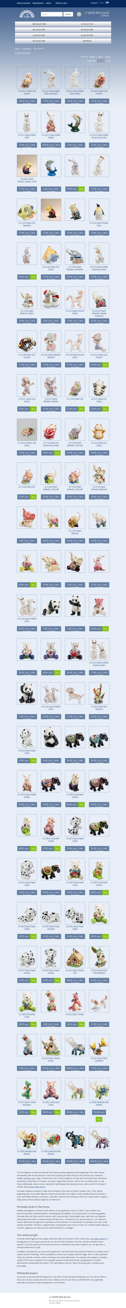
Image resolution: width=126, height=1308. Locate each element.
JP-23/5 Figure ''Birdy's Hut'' (75, 971)
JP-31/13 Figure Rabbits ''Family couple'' (99, 663)
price (100, 56)
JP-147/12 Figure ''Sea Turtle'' (27, 443)
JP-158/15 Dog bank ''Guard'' (51, 839)
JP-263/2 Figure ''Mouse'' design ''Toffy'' (27, 180)
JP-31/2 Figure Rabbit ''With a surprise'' (51, 92)
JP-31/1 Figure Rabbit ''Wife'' (27, 136)
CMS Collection (39, 24)
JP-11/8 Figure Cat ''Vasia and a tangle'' (51, 443)
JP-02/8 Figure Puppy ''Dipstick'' (51, 927)
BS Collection (39, 41)
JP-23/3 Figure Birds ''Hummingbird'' (99, 971)
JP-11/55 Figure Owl (75, 398)
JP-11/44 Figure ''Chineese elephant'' (99, 487)
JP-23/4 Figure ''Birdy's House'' (51, 1059)
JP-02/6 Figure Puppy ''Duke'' (75, 927)
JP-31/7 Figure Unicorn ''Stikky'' (75, 311)
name (108, 56)
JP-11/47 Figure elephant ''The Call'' (75, 487)
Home (17, 48)
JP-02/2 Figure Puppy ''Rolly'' (27, 751)
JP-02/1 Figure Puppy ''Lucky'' (27, 883)
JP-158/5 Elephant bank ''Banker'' (51, 1152)
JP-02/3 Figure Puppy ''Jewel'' (75, 839)
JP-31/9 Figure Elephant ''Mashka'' (51, 355)
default (92, 56)
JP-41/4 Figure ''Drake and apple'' (27, 1103)
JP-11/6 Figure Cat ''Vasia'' (99, 443)
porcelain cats (29, 1178)
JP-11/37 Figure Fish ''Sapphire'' (27, 223)
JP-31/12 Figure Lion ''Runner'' (99, 355)
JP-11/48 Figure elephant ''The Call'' (75, 443)
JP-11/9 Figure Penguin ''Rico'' (99, 223)
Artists (48, 3)
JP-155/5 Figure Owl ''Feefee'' (99, 92)
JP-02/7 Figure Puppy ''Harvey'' (27, 971)
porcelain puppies (98, 1239)
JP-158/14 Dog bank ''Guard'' (75, 795)
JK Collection (87, 35)
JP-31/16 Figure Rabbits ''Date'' (27, 619)
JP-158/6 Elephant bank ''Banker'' (99, 1103)
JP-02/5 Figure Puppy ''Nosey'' (51, 971)
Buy (81, 189)
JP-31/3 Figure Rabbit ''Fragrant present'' (99, 267)
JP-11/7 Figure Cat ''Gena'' (99, 399)
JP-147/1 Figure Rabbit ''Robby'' (51, 136)
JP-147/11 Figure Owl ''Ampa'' (27, 92)
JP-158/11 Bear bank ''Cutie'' (50, 1103)
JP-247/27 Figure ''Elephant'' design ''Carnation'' (99, 313)
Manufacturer (38, 3)
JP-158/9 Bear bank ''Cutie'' (27, 1015)
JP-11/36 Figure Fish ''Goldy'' (51, 267)
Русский (94, 3)
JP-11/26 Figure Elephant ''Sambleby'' (75, 267)
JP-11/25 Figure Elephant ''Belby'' (27, 311)
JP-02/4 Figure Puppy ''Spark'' (27, 927)
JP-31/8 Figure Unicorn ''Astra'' (75, 355)
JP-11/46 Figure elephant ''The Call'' (51, 487)
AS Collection (87, 30)
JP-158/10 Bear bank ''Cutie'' (75, 883)
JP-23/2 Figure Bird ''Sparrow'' (99, 707)
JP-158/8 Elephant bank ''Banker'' (27, 1152)
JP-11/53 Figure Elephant (75, 531)
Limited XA (87, 41)
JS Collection (39, 35)
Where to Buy (61, 3)
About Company (23, 3)
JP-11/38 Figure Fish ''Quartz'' (27, 355)
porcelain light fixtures (36, 1187)
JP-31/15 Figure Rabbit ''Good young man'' (99, 136)
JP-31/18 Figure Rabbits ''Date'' (51, 707)
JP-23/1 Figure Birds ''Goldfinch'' (99, 1059)
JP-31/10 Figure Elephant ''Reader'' (51, 399)
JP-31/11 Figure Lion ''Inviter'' (27, 399)
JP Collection (87, 24)
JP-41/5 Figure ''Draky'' (75, 1014)
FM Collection (39, 30)
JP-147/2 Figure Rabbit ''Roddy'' (27, 795)
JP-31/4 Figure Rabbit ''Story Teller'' (75, 92)
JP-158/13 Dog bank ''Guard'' (99, 883)
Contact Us (105, 15)
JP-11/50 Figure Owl (27, 486)
